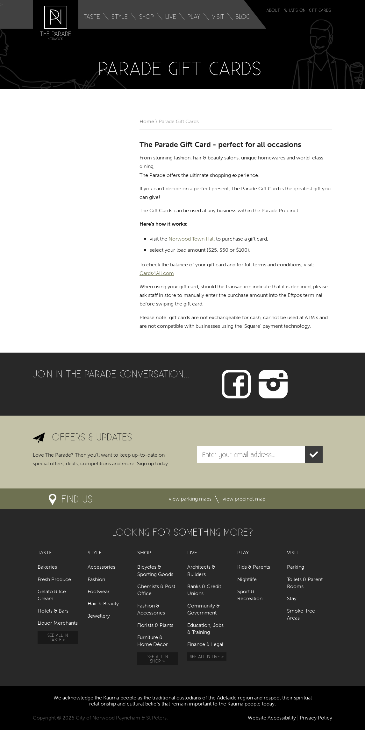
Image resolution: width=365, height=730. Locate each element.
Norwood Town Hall (191, 239)
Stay (292, 598)
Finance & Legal (205, 644)
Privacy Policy (316, 718)
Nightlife (247, 579)
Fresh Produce (54, 579)
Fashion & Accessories (151, 609)
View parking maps (190, 499)
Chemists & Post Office (156, 589)
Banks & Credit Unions (204, 589)
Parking (295, 567)
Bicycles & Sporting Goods (155, 570)
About (273, 10)
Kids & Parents (253, 567)
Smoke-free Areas (301, 614)
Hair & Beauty (103, 603)
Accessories (101, 567)
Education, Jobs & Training (205, 628)
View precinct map (244, 499)
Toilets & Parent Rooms (305, 582)
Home (147, 121)
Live (170, 16)
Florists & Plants (155, 625)
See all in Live (205, 656)
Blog (242, 16)
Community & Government (203, 609)
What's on (294, 10)
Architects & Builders (201, 570)
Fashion (96, 579)
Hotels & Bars (53, 611)
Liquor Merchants (58, 623)
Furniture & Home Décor (152, 640)
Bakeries (47, 567)
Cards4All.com (157, 273)
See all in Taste (57, 637)
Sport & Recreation (249, 594)
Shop (146, 16)
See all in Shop (157, 658)
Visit (218, 16)
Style (119, 16)
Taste (91, 16)
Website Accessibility (272, 718)
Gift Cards (320, 10)
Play (194, 16)
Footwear (99, 591)
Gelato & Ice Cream (52, 594)
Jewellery (99, 616)
